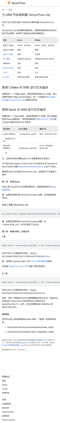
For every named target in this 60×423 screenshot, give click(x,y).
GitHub (4, 385)
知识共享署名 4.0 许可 (41, 340)
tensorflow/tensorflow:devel (30, 166)
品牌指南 (5, 416)
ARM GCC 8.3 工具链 (45, 119)
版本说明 (5, 408)
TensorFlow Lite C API (18, 266)
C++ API (6, 77)
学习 (3, 10)
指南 (10, 10)
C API (5, 73)
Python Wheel (8, 68)
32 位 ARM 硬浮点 (39, 261)
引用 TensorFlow (8, 420)
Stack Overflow (8, 412)
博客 (3, 381)
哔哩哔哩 (5, 393)
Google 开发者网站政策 (10, 345)
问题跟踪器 (6, 404)
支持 (36, 73)
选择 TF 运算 (8, 54)
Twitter (5, 389)
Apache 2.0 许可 (26, 343)
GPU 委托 (6, 59)
